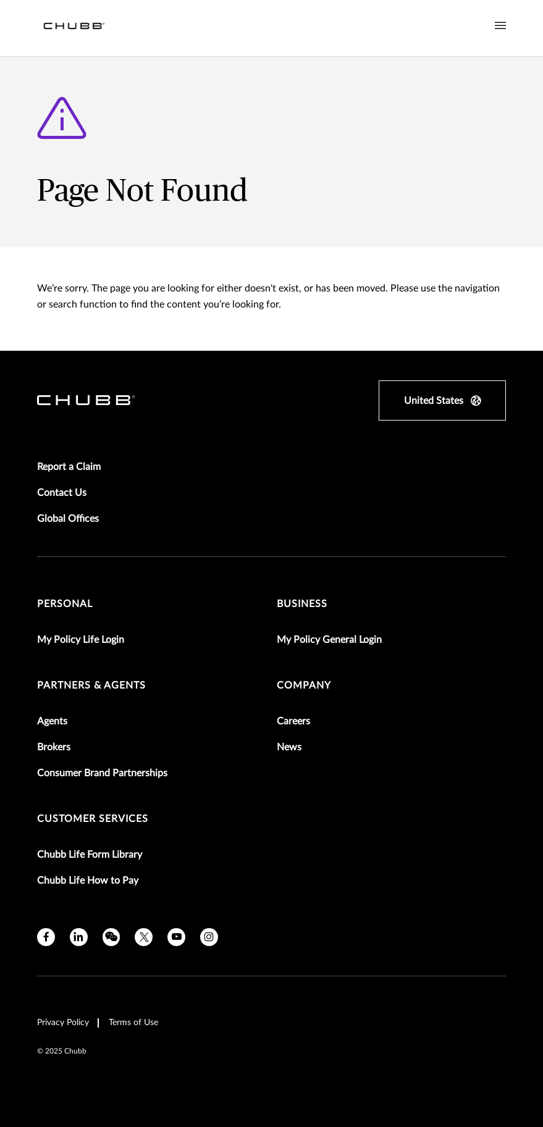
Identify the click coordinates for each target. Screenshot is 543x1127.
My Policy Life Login (80, 640)
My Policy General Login (329, 640)
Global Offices (68, 519)
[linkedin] (79, 937)
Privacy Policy (63, 1022)
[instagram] (209, 937)
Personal (65, 604)
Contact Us (61, 493)
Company (304, 685)
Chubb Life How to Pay (87, 881)
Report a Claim (69, 467)
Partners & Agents (91, 685)
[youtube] (176, 937)
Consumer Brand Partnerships (102, 773)
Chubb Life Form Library (89, 855)
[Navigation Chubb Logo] (74, 28)
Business (302, 604)
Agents (52, 721)
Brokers (53, 747)
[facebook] (46, 937)
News (289, 747)
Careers (293, 721)
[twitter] (144, 937)
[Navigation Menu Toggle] (500, 26)
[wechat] (111, 937)
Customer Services (92, 819)
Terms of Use (133, 1022)
